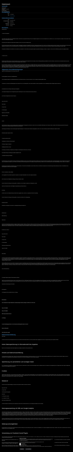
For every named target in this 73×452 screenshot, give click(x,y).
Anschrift (4, 6)
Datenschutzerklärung (24, 440)
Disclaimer (5, 27)
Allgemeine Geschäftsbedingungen (12, 69)
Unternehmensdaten (8, 18)
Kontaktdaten (6, 12)
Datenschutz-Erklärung (9, 334)
